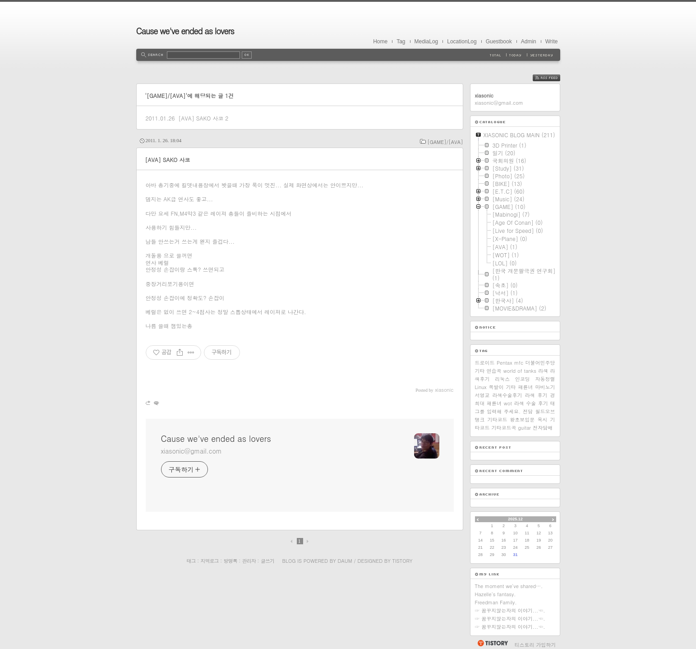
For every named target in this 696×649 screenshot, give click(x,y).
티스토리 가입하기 (535, 644)
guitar (524, 427)
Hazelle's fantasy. (495, 594)
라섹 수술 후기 (531, 403)
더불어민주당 (540, 362)
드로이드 (485, 362)
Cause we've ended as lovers (185, 31)
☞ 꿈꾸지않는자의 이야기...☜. (510, 610)
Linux (481, 387)
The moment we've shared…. (509, 586)
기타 (511, 387)
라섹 (543, 370)
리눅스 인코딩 (512, 378)
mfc (518, 362)
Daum (344, 560)
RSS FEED (553, 77)
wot (508, 403)
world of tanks (519, 370)
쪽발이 (496, 387)
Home (380, 41)
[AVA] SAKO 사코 (200, 118)
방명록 (230, 560)
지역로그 (210, 560)
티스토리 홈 (492, 643)
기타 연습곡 (488, 370)
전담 (528, 411)
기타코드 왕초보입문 (511, 419)
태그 (191, 560)
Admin (528, 41)
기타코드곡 (504, 427)
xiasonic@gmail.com (191, 450)
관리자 (249, 560)
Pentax (504, 362)
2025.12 (515, 519)
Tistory (402, 560)
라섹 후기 (536, 395)
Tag (400, 41)
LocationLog (461, 41)
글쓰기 (267, 560)
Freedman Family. (496, 602)
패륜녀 (525, 387)
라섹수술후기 (507, 395)
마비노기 (545, 387)
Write (551, 41)
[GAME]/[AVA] (445, 142)
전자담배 (543, 427)
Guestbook (499, 41)
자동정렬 (545, 378)
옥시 (542, 419)
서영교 (482, 395)
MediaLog (426, 41)
